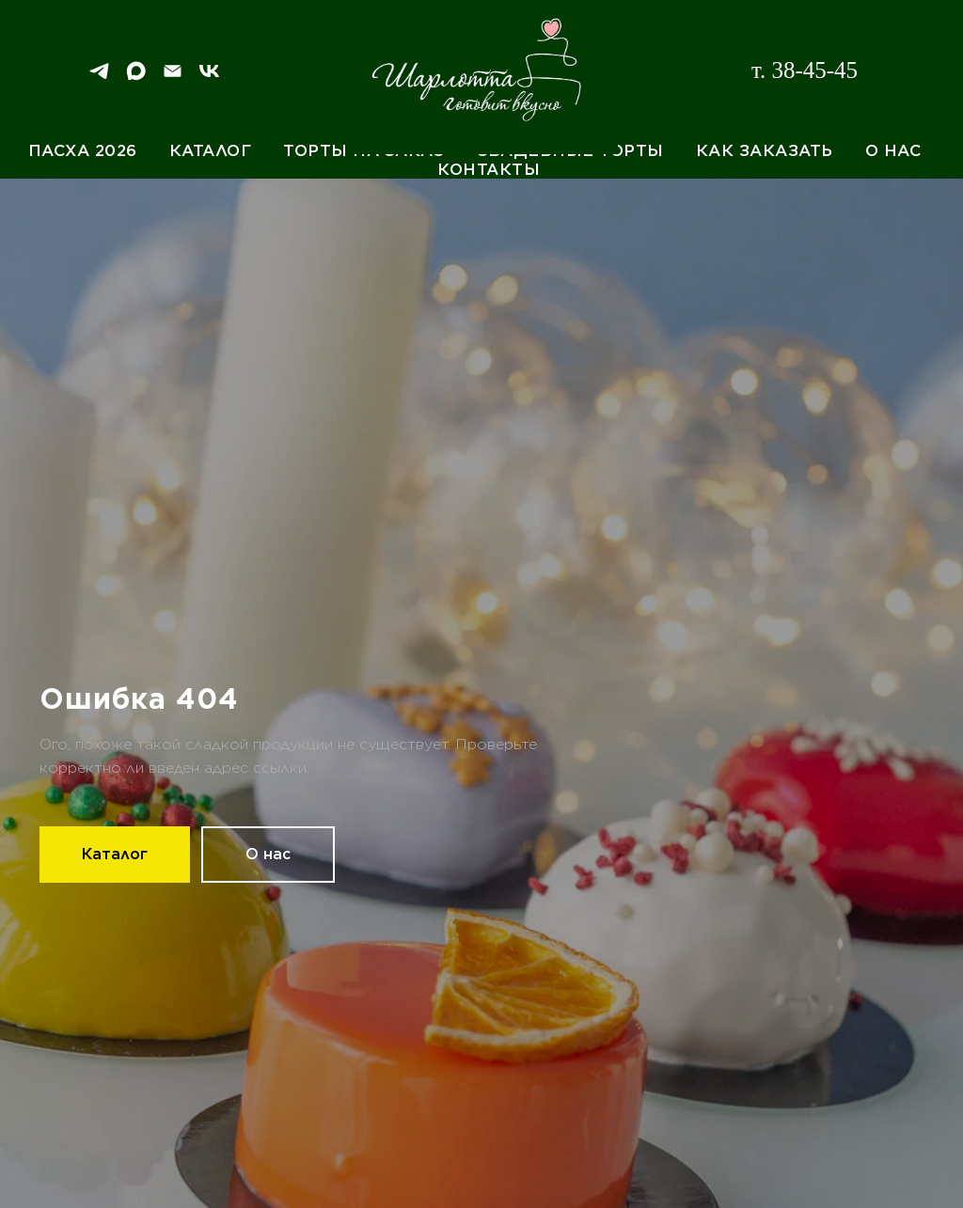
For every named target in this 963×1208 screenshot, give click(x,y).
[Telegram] (99, 78)
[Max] (136, 78)
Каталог (210, 150)
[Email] (172, 78)
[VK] (209, 78)
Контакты (488, 169)
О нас (893, 150)
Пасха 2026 (82, 150)
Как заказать (764, 150)
